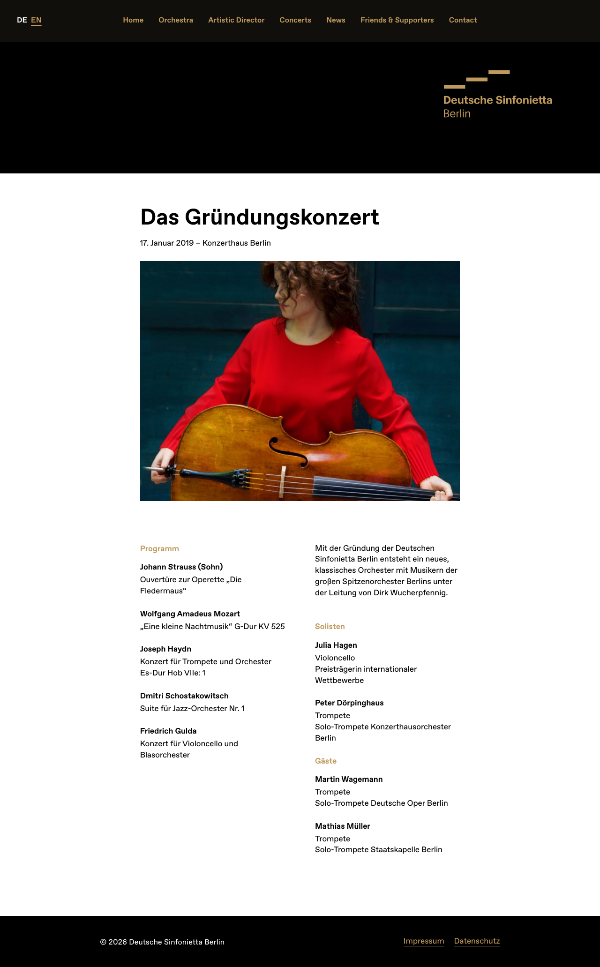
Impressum (424, 941)
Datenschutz (477, 941)
